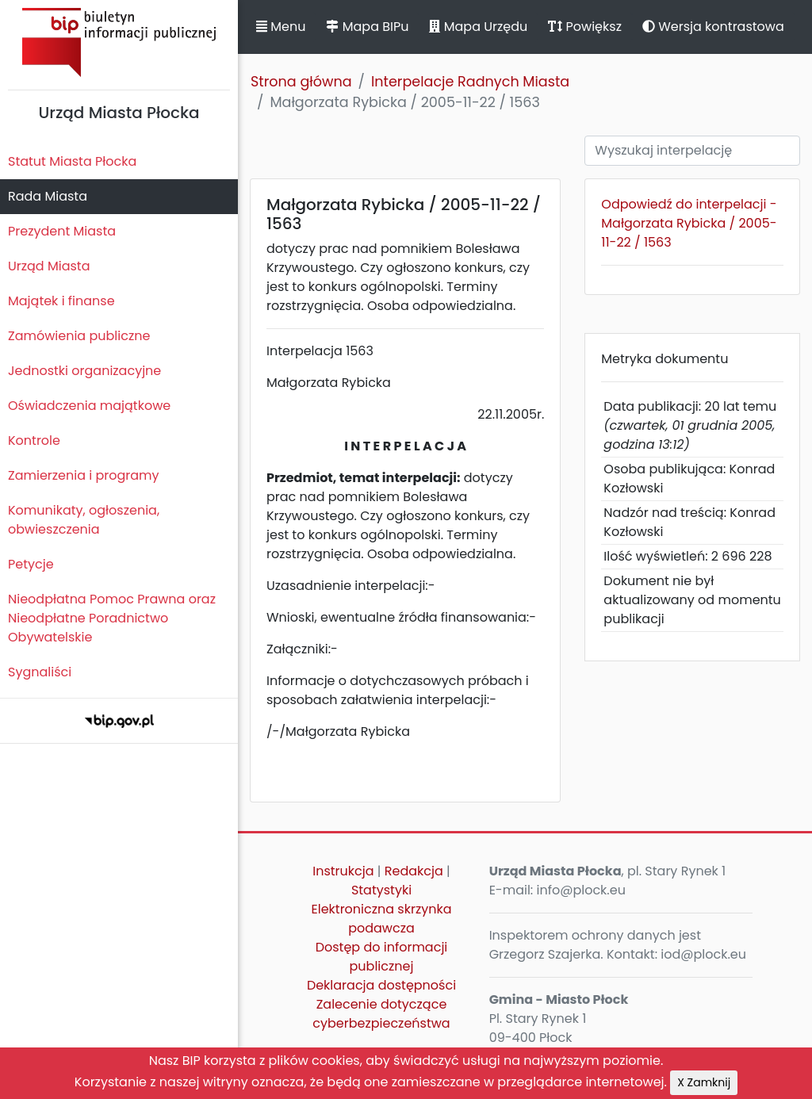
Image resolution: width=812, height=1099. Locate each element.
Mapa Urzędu (478, 26)
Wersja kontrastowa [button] (713, 26)
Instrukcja (342, 871)
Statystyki (381, 890)
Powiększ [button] (585, 26)
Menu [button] (280, 26)
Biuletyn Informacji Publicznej (119, 42)
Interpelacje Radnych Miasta (470, 81)
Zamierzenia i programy (83, 475)
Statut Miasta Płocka (72, 161)
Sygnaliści (39, 672)
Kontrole (34, 440)
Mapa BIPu (367, 26)
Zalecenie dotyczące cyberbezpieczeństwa (381, 1013)
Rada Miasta (47, 196)
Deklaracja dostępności (381, 985)
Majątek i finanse (61, 301)
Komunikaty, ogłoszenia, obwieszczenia (83, 519)
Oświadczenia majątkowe (89, 405)
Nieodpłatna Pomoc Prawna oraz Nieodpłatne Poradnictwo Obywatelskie (112, 618)
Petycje (31, 564)
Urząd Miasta (49, 266)
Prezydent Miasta (62, 231)
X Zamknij (703, 1082)
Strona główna (301, 81)
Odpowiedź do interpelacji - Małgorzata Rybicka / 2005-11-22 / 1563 (688, 223)
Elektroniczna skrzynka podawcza (382, 918)
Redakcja (414, 871)
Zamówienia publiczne (79, 336)
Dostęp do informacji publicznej (382, 956)
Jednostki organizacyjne (84, 371)
